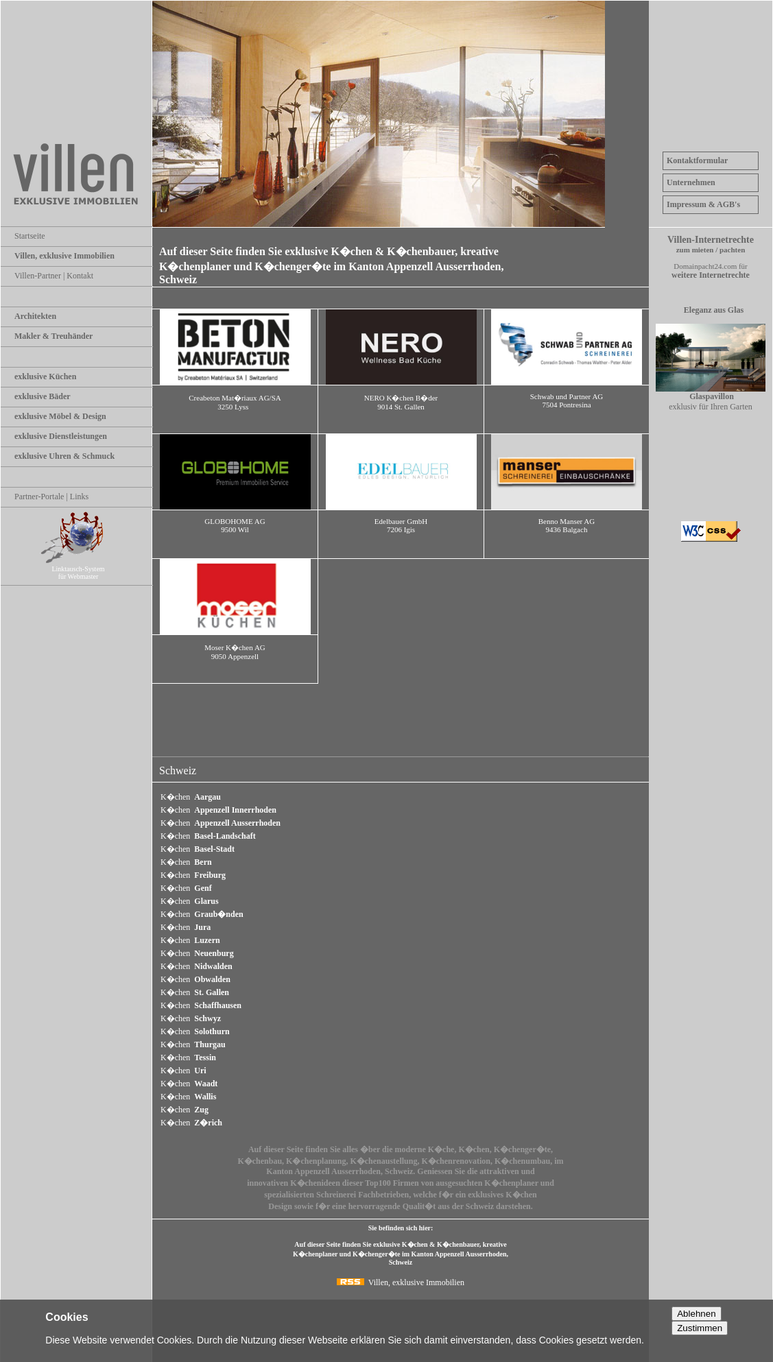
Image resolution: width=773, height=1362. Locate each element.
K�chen (190, 797)
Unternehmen (691, 182)
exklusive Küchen (45, 376)
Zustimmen (699, 1328)
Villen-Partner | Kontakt (53, 275)
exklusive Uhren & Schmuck (64, 456)
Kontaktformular (697, 160)
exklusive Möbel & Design (60, 416)
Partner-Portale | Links (51, 496)
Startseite (29, 236)
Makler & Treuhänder (53, 336)
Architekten (35, 316)
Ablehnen (696, 1314)
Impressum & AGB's (703, 204)
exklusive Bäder (42, 396)
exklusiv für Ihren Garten (710, 397)
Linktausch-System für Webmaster (84, 569)
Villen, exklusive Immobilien (64, 256)
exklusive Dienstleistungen (60, 436)
